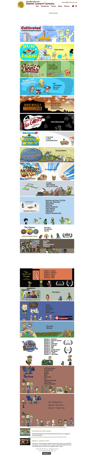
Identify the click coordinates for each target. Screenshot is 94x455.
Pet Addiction (48, 229)
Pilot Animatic (53, 13)
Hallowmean (49, 211)
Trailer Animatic (51, 30)
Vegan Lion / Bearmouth (53, 202)
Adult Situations (50, 208)
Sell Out (46, 231)
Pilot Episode (56, 292)
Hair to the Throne (52, 186)
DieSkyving (49, 205)
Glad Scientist (50, 203)
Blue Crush (56, 87)
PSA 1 (48, 257)
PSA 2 (48, 259)
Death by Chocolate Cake (53, 213)
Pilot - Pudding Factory (55, 402)
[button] (73, 6)
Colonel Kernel (50, 210)
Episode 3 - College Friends (56, 408)
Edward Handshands (52, 207)
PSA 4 (48, 263)
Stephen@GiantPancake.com (69, 2)
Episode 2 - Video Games (55, 405)
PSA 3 (48, 261)
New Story (47, 227)
